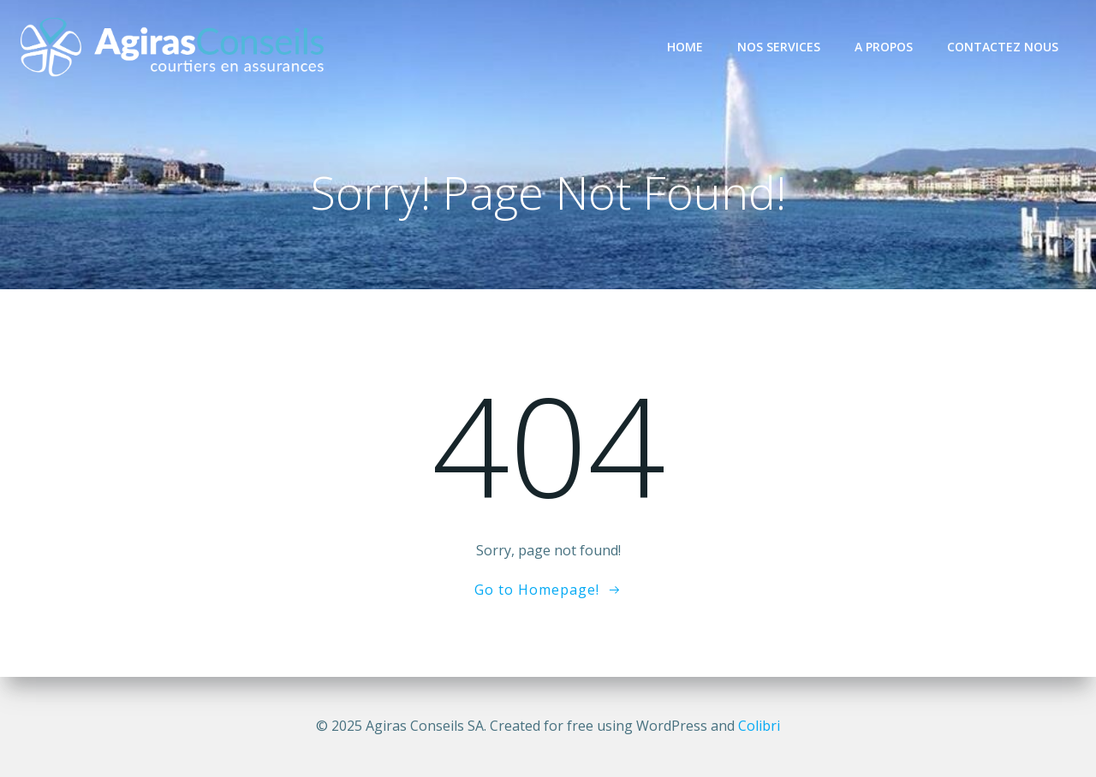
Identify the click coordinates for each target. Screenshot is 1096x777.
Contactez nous (1002, 47)
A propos (884, 47)
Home (685, 47)
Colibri (759, 725)
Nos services (778, 47)
